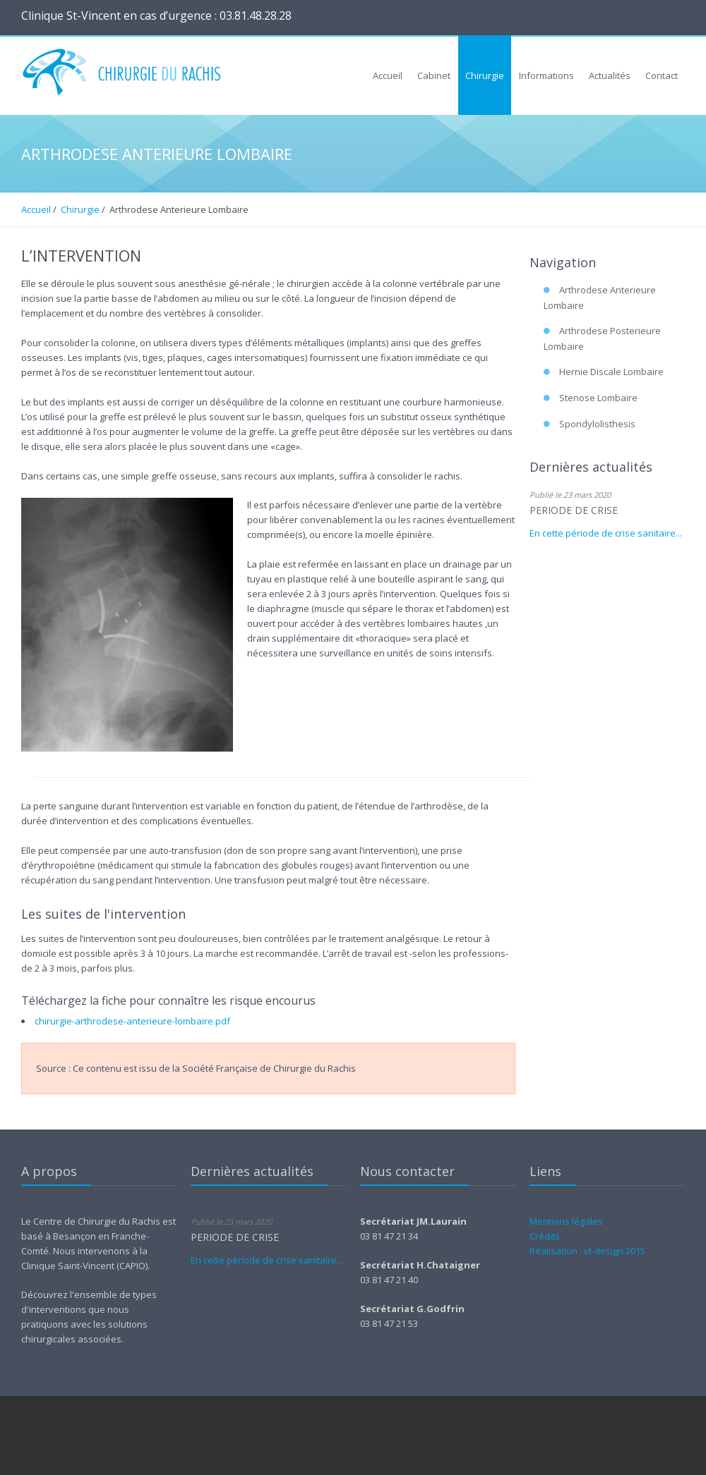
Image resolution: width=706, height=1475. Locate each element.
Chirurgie (80, 209)
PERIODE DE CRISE (574, 510)
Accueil (36, 209)
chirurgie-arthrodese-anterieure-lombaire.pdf (132, 1021)
